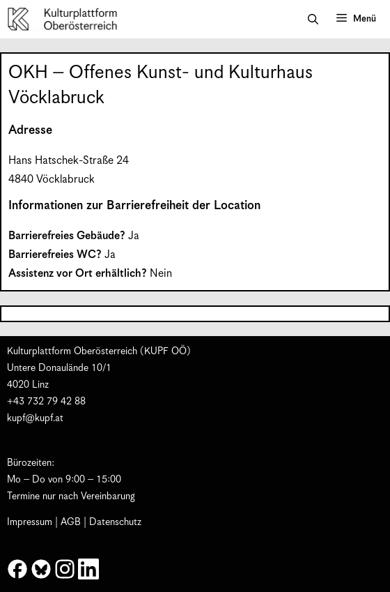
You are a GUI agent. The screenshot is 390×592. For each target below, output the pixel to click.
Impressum (29, 522)
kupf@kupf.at (35, 418)
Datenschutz (115, 522)
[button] (313, 19)
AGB (71, 522)
